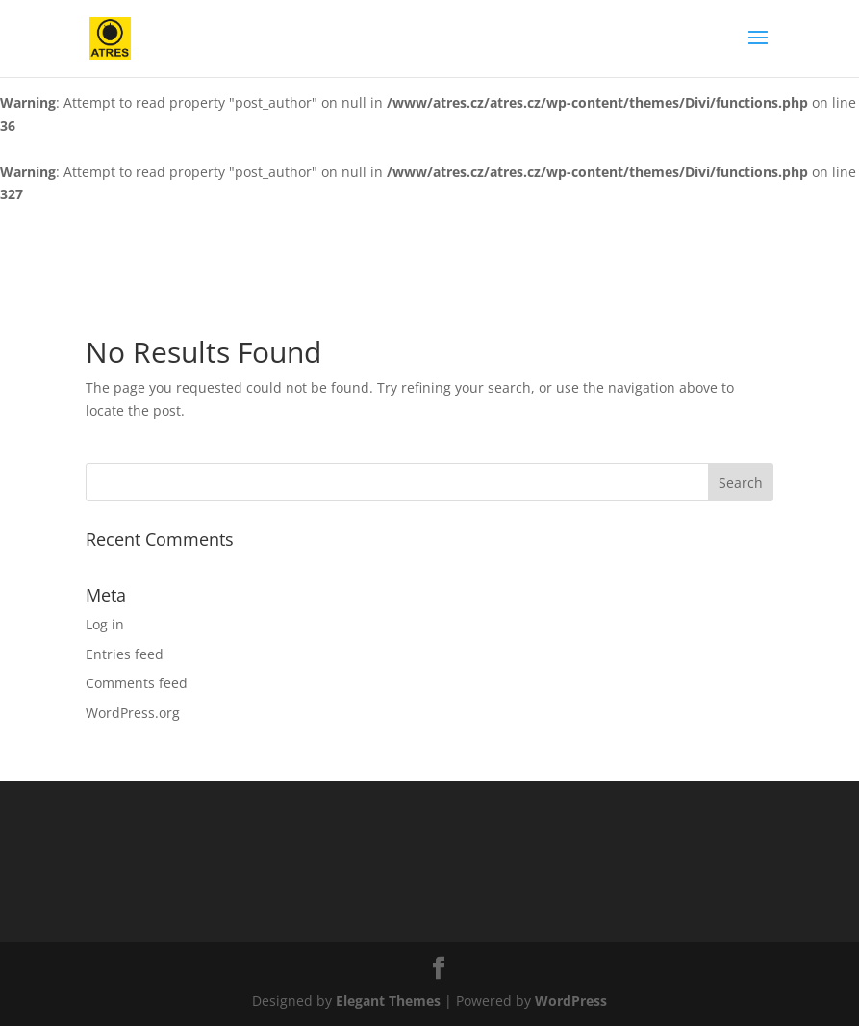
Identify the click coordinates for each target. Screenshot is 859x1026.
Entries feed (125, 654)
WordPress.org (133, 713)
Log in (105, 624)
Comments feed (137, 683)
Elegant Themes (388, 1000)
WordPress (571, 1000)
